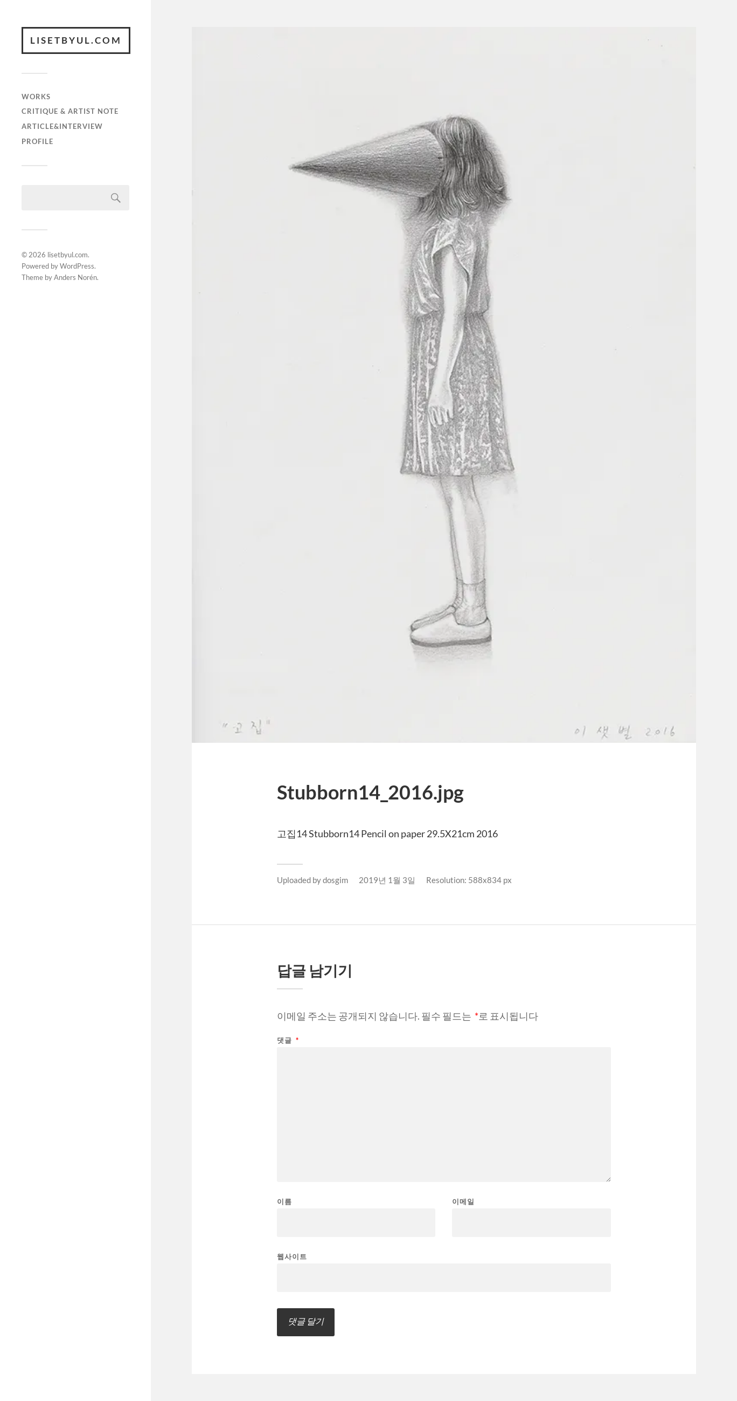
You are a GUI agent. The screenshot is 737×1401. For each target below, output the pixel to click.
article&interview (62, 126)
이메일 (463, 1201)
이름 (284, 1201)
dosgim (335, 880)
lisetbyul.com (76, 40)
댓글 (288, 1040)
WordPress (77, 266)
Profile (37, 141)
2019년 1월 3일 (387, 880)
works (36, 96)
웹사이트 (292, 1256)
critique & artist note (70, 111)
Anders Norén (75, 277)
